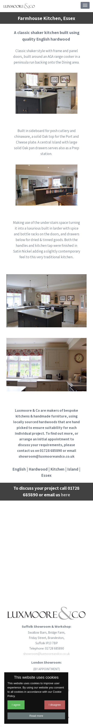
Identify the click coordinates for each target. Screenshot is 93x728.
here (65, 495)
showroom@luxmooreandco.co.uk (46, 654)
